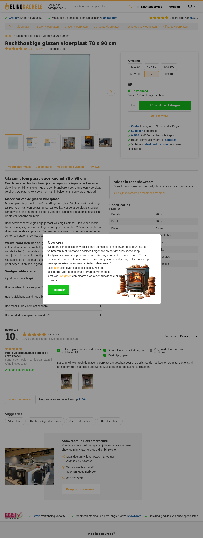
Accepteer (58, 289)
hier (56, 267)
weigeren (65, 276)
